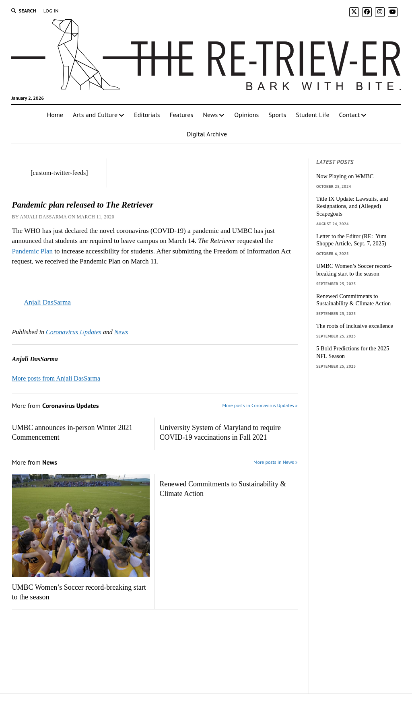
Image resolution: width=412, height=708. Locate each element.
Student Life (312, 115)
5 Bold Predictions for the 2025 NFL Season (352, 352)
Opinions (246, 115)
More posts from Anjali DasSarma (56, 378)
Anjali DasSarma (47, 302)
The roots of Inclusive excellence (354, 326)
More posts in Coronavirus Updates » (260, 405)
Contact (349, 115)
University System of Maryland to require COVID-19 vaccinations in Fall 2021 (220, 432)
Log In (51, 11)
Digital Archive (207, 134)
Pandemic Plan (32, 251)
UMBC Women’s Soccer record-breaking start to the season (79, 592)
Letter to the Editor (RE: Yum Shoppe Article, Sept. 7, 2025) (351, 240)
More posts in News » (275, 462)
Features (181, 115)
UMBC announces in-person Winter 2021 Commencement (72, 432)
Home (55, 115)
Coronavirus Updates (73, 332)
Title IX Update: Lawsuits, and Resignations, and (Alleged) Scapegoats (352, 206)
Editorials (147, 115)
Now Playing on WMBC (344, 176)
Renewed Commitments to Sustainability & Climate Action (223, 489)
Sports (277, 115)
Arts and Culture (95, 115)
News (210, 115)
